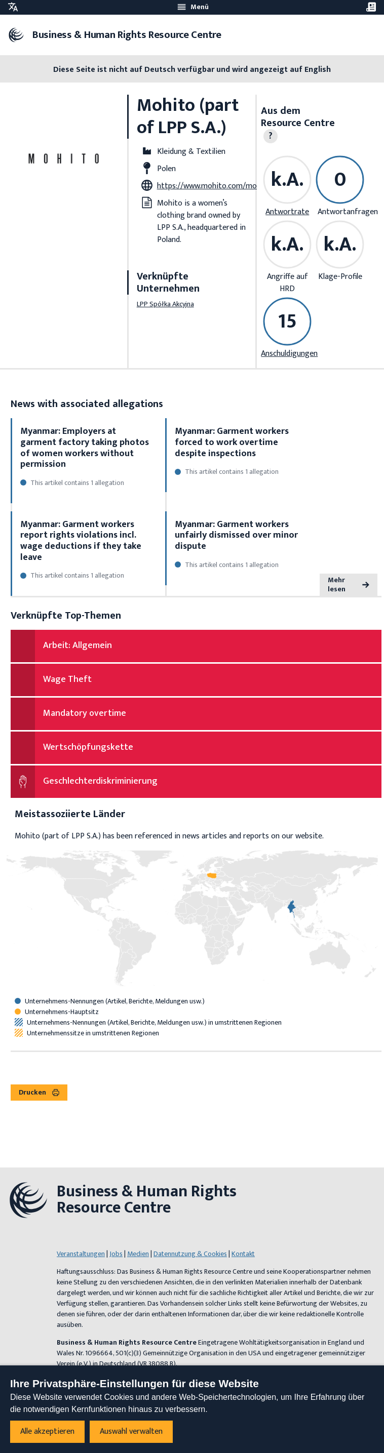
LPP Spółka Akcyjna (165, 304)
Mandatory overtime (84, 713)
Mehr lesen (348, 584)
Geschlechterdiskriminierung (100, 781)
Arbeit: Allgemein (77, 645)
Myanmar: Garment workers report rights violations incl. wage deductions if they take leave (80, 541)
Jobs (116, 1254)
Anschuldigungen (289, 353)
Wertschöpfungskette (88, 747)
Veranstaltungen (81, 1254)
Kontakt (243, 1254)
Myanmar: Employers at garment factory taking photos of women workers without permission (84, 448)
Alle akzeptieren (47, 1431)
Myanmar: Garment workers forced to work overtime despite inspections (232, 442)
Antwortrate (287, 212)
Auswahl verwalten (131, 1431)
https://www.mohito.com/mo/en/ (214, 186)
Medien (138, 1254)
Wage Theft (67, 679)
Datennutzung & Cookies (190, 1254)
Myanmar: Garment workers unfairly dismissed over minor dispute (236, 535)
